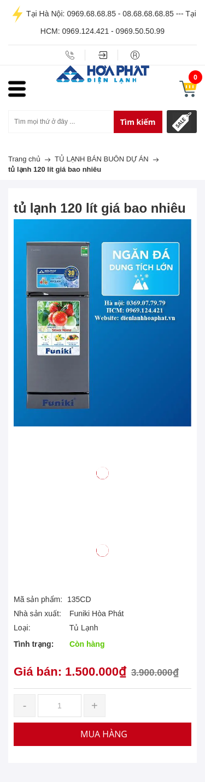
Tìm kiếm (138, 122)
